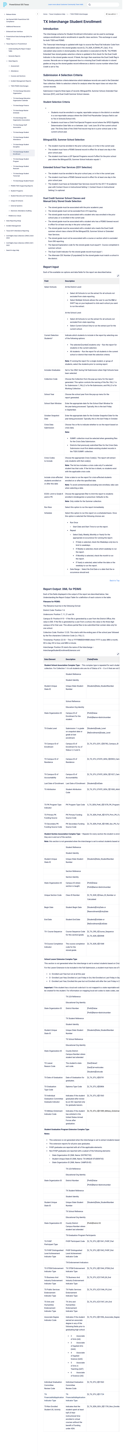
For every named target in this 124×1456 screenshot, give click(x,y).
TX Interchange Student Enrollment (21, 153)
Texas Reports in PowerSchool (16, 44)
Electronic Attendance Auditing (21, 211)
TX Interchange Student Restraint (21, 167)
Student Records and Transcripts (22, 196)
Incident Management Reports (21, 81)
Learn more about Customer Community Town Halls (65, 4)
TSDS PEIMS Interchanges (19, 86)
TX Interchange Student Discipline (21, 146)
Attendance (14, 71)
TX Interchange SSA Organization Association (21, 119)
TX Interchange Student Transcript (21, 175)
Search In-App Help (12, 250)
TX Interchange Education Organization (21, 92)
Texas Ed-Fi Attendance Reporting (17, 231)
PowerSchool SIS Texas (19, 4)
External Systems (16, 206)
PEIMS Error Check (14, 216)
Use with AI (112, 14)
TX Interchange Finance (21, 105)
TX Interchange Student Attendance (21, 138)
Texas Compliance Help (57, 14)
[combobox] (103, 4)
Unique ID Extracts (17, 201)
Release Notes (11, 14)
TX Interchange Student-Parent (23, 181)
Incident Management (13, 226)
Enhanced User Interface (14, 31)
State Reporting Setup (13, 221)
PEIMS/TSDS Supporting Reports (22, 186)
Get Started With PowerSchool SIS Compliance (17, 20)
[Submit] (89, 5)
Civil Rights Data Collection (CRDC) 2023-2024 (20, 237)
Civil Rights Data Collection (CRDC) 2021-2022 (20, 244)
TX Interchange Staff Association (20, 126)
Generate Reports (14, 56)
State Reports (13, 61)
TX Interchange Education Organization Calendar (21, 99)
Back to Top (114, 580)
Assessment (15, 66)
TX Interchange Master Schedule (20, 112)
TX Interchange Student (21, 132)
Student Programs (17, 191)
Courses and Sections (18, 76)
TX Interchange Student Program (21, 160)
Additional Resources (13, 26)
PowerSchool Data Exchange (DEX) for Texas (19, 38)
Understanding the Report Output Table (19, 50)
